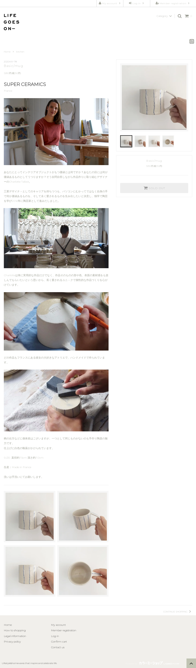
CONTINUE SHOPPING (177, 611)
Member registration (173, 3)
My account (109, 3)
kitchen (20, 51)
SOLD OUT (154, 188)
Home (7, 51)
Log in (137, 3)
